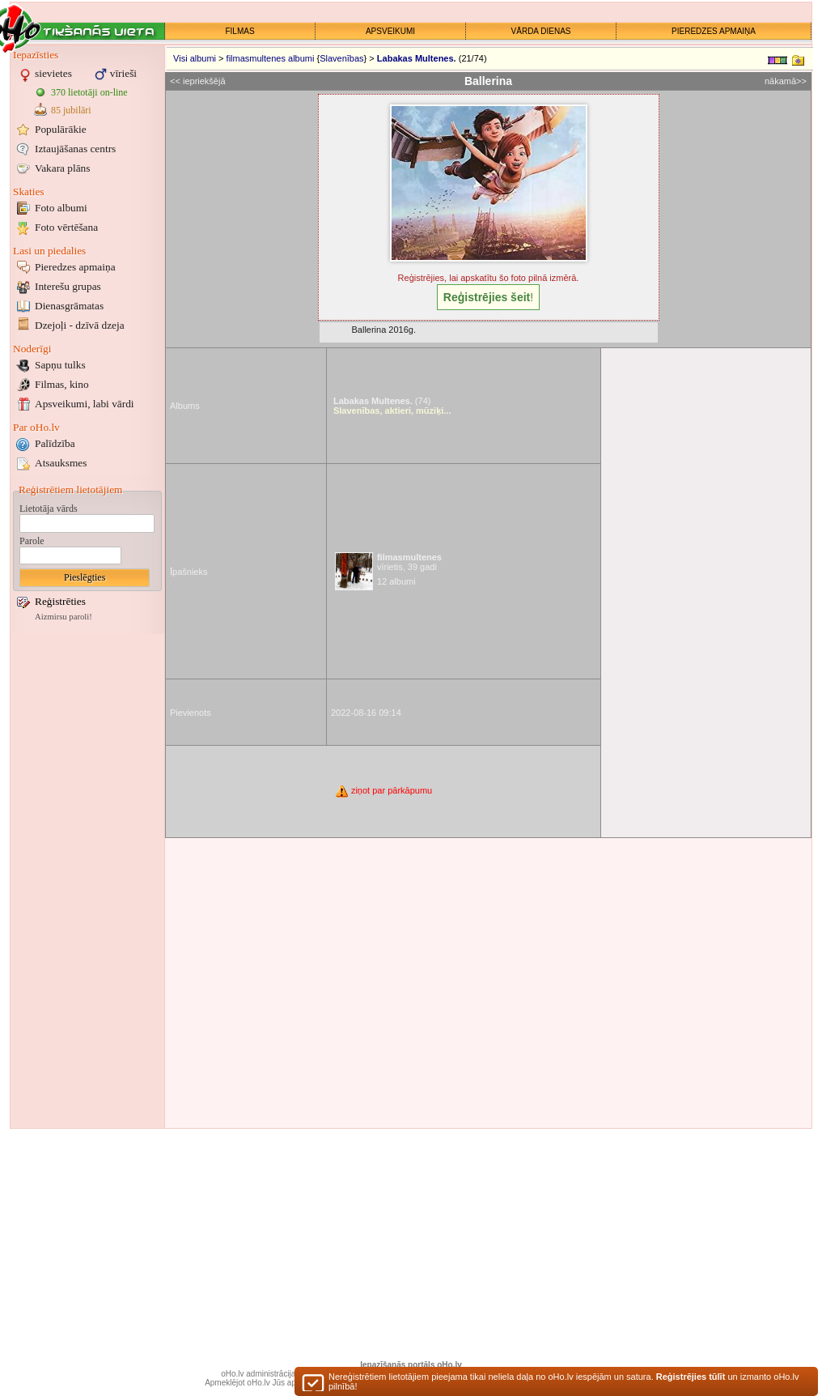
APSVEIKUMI (390, 31)
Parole (31, 541)
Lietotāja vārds (48, 508)
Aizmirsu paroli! (63, 616)
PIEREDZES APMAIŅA (714, 31)
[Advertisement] (87, 881)
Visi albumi (194, 58)
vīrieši (123, 73)
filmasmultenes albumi (271, 58)
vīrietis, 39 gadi (409, 562)
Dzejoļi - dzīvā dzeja (80, 325)
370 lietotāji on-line (89, 92)
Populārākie (61, 129)
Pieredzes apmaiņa (75, 267)
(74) (381, 401)
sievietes (53, 73)
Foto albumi (61, 208)
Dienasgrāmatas (69, 306)
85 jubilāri (71, 110)
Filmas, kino (62, 384)
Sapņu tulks (60, 365)
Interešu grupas (68, 286)
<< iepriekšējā (198, 81)
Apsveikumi (84, 404)
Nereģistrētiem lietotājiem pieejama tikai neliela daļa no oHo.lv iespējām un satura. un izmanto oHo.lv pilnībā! (563, 1384)
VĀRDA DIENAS (541, 31)
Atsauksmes (61, 463)
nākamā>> (786, 81)
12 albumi (396, 581)
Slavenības (341, 58)
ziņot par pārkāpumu (383, 790)
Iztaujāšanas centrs (75, 149)
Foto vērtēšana (66, 227)
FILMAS (239, 31)
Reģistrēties (60, 601)
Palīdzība (55, 443)
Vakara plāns (62, 168)
